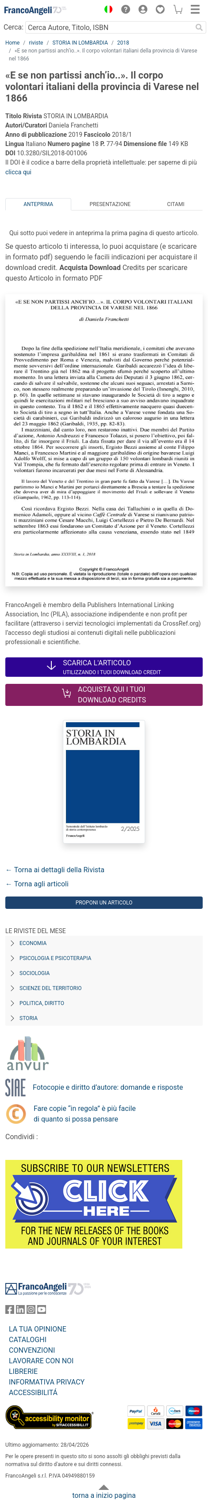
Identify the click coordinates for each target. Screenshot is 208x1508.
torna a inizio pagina (103, 1495)
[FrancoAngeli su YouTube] (41, 1311)
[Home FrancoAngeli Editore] (35, 10)
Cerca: (13, 27)
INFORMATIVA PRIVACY (47, 1382)
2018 (123, 43)
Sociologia (34, 973)
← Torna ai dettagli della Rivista (54, 870)
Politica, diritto (41, 1003)
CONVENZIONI (32, 1350)
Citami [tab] (176, 204)
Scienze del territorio (50, 988)
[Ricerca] (199, 27)
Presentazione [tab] (110, 204)
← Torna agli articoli (37, 884)
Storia (28, 1018)
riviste (36, 43)
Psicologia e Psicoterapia (55, 958)
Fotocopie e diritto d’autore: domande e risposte (108, 1087)
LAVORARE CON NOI (41, 1361)
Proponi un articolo (104, 903)
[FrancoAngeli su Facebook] (9, 1311)
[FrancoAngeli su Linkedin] (20, 1311)
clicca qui (18, 172)
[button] (106, 10)
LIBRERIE (23, 1371)
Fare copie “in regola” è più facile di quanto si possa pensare (85, 1113)
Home (12, 43)
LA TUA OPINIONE (37, 1329)
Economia (32, 943)
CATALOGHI (27, 1339)
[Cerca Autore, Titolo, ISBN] (108, 27)
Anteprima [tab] (38, 204)
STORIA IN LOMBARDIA (80, 43)
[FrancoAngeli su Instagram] (31, 1311)
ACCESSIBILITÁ (33, 1392)
